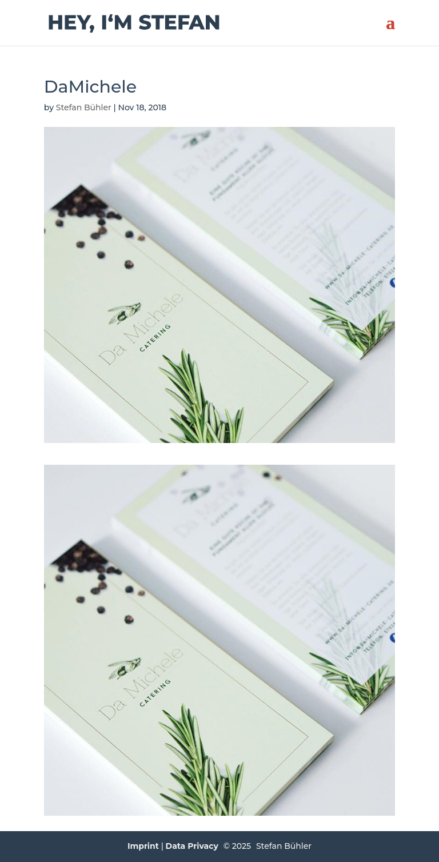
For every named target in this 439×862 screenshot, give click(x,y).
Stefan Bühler (83, 107)
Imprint (143, 846)
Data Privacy (192, 846)
